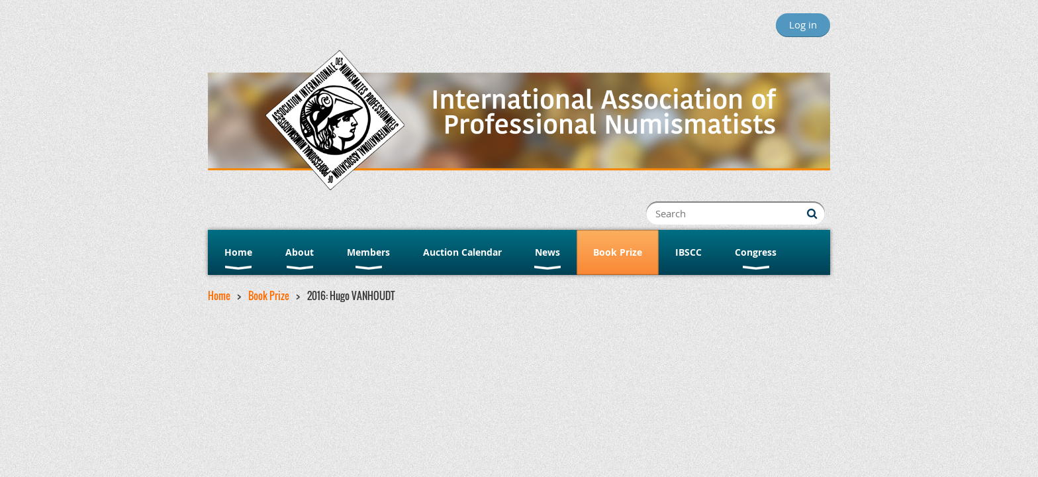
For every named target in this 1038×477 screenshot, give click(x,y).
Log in (803, 24)
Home (219, 295)
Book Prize (268, 295)
